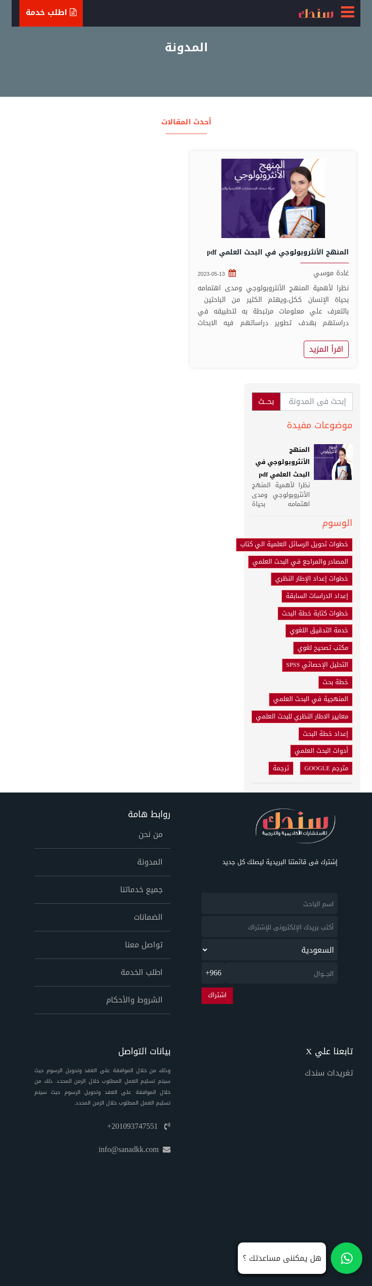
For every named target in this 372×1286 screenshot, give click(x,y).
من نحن (151, 834)
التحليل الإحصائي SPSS (317, 665)
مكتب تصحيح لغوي (322, 648)
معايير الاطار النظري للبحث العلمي (302, 716)
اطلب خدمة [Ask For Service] (51, 12)
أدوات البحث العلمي (321, 751)
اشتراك (217, 995)
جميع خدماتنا (141, 889)
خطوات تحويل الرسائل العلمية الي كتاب (294, 544)
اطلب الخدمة (142, 972)
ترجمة (281, 768)
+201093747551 (138, 1126)
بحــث (266, 401)
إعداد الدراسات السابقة (317, 596)
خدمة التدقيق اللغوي (319, 630)
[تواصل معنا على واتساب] (300, 1258)
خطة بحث (335, 682)
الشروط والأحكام (134, 999)
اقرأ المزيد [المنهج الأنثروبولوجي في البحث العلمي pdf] (326, 349)
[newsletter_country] (270, 949)
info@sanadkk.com (134, 1149)
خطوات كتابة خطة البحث (315, 613)
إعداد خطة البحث (325, 734)
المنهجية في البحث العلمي (310, 699)
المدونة (150, 861)
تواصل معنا (144, 944)
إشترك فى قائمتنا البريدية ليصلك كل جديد (280, 862)
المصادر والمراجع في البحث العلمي (300, 562)
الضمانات (148, 917)
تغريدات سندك (329, 1072)
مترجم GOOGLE (326, 768)
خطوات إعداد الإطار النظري (311, 578)
